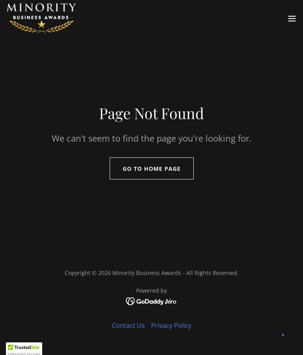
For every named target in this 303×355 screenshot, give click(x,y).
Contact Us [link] (128, 325)
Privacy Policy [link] (171, 325)
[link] (41, 18)
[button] (292, 18)
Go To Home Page (152, 168)
